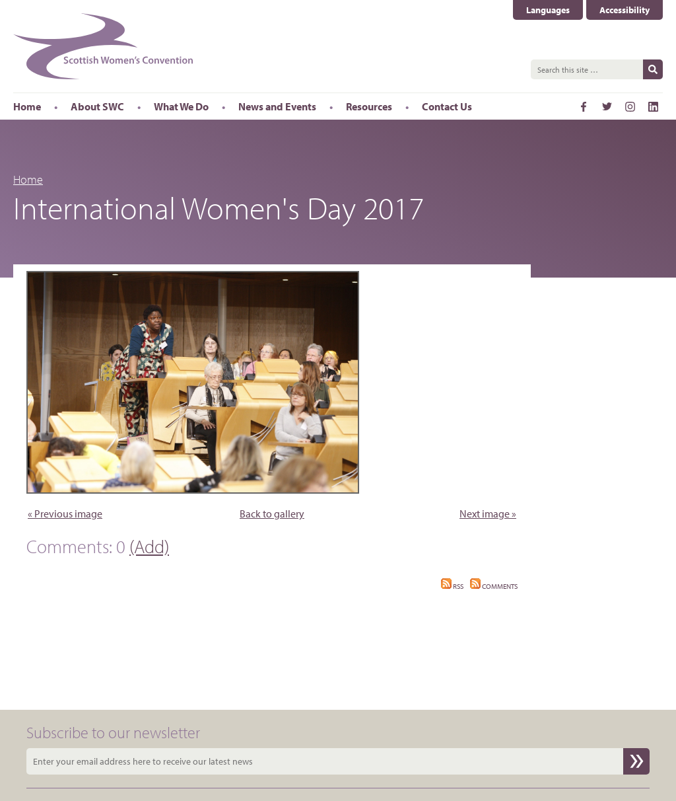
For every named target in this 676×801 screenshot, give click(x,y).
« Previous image (65, 513)
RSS (452, 586)
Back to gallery (272, 513)
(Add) (149, 546)
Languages (548, 10)
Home (28, 179)
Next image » (487, 513)
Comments (494, 586)
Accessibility (624, 10)
